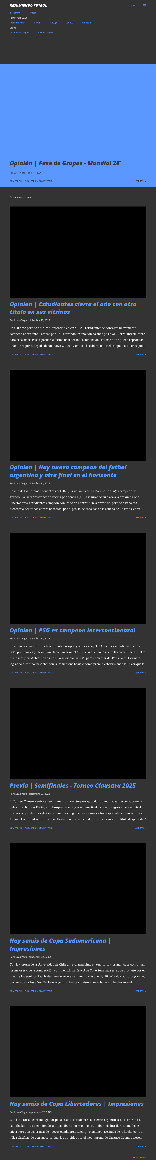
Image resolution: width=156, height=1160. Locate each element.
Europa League (45, 32)
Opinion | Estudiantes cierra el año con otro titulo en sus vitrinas (73, 308)
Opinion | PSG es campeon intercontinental (72, 630)
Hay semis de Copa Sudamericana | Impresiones (60, 944)
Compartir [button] (16, 181)
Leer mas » (140, 181)
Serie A (69, 22)
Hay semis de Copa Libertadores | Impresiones (77, 1104)
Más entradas (138, 1157)
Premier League (18, 22)
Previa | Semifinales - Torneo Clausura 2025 (73, 785)
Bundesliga (87, 22)
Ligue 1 (38, 22)
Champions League (19, 32)
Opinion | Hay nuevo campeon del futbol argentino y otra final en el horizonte (68, 471)
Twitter (32, 12)
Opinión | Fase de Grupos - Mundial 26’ (65, 163)
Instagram (15, 12)
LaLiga (53, 22)
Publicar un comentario (39, 181)
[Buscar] (132, 5)
